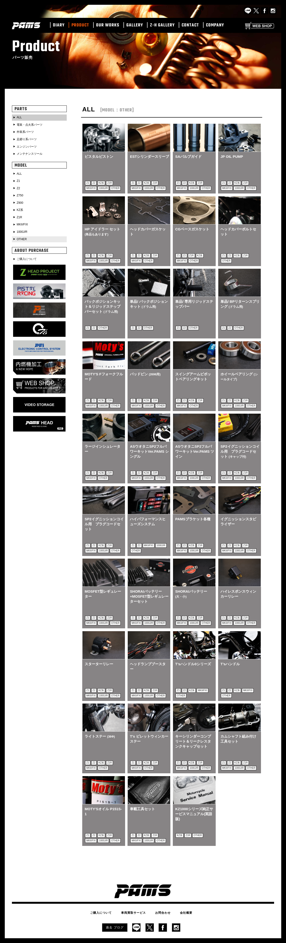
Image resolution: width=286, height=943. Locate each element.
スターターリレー (99, 651)
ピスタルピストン (99, 156)
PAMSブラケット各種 (192, 510)
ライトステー (100, 721)
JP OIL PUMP (231, 156)
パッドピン (145, 368)
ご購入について (28, 254)
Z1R (20, 213)
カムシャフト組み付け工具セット (238, 723)
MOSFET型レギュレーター (103, 582)
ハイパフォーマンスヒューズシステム (148, 512)
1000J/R (23, 227)
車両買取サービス (135, 893)
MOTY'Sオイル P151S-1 (103, 794)
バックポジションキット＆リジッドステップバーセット (102, 303)
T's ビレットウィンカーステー (147, 723)
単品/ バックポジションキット (149, 300)
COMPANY (215, 25)
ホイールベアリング (239, 370)
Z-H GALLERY (162, 25)
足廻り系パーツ (28, 138)
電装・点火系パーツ (32, 124)
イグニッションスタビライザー (238, 512)
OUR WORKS (107, 25)
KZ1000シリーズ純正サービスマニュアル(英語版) (194, 797)
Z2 (19, 186)
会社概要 (179, 893)
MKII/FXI (23, 220)
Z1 (19, 179)
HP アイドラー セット (102, 229)
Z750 (21, 192)
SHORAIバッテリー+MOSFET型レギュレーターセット (147, 585)
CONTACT (190, 25)
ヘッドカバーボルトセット (238, 229)
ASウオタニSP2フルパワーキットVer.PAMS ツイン (193, 444)
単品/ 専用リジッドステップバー (194, 300)
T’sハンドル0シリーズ (193, 651)
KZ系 (21, 206)
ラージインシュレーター (102, 441)
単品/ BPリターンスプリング (238, 300)
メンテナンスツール (32, 152)
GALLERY (134, 25)
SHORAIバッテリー (191, 582)
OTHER (23, 234)
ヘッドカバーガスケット (148, 229)
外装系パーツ (27, 131)
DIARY (59, 25)
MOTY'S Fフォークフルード (102, 370)
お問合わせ (160, 893)
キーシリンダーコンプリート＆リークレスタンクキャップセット (193, 726)
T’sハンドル (230, 651)
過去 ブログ (115, 906)
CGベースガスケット (192, 227)
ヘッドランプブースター (148, 653)
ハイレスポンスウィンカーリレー (238, 582)
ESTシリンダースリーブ (147, 158)
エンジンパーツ (28, 145)
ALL (20, 117)
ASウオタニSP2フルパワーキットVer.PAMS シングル (148, 444)
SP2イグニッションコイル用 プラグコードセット (238, 444)
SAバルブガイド (188, 156)
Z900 (21, 199)
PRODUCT (80, 25)
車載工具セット (142, 792)
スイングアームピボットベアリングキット (193, 370)
